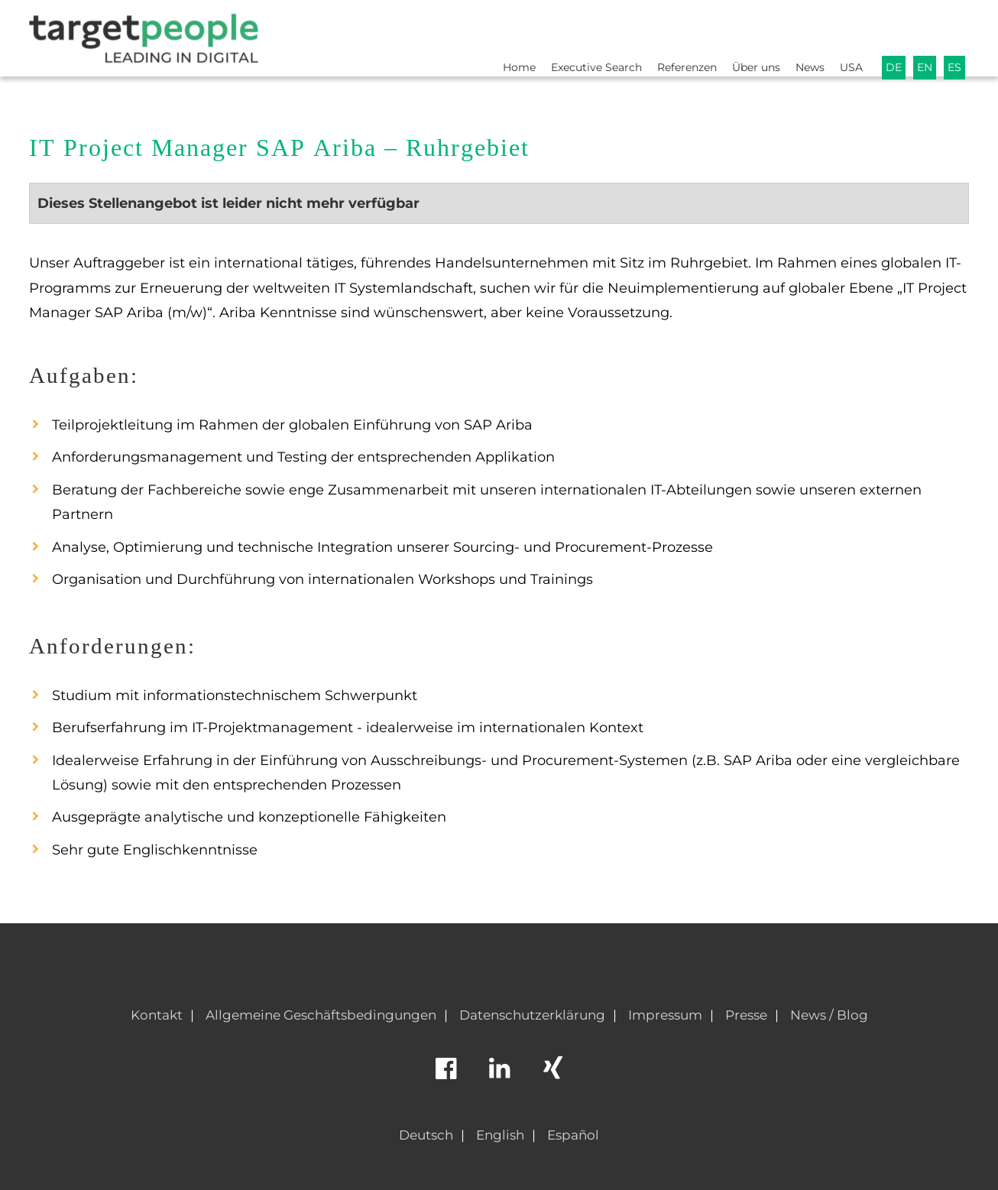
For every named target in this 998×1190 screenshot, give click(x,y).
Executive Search (571, 35)
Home (488, 35)
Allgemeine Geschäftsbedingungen (321, 1015)
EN (923, 35)
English (500, 1135)
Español (573, 1135)
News (801, 35)
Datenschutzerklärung (532, 1015)
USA (846, 35)
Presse (746, 1015)
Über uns (743, 35)
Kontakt (157, 1015)
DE (890, 35)
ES (954, 35)
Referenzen (669, 35)
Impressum (665, 1015)
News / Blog (829, 1015)
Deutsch (426, 1135)
